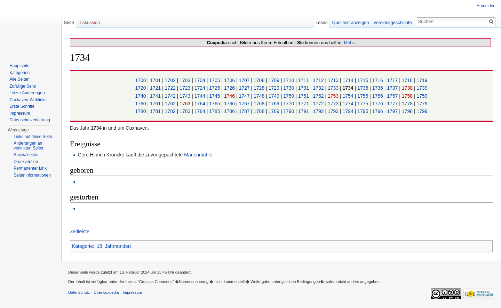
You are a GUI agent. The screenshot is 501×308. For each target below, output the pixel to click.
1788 (260, 111)
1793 (334, 111)
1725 (215, 88)
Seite (69, 22)
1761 (156, 103)
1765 (215, 103)
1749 (275, 96)
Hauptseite (19, 65)
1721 (156, 88)
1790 (289, 111)
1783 (186, 111)
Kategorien (19, 72)
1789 (275, 111)
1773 (334, 103)
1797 (393, 111)
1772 (319, 103)
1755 (363, 96)
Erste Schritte (21, 106)
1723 (186, 88)
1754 (349, 96)
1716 (378, 80)
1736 (378, 88)
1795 (363, 111)
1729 (275, 88)
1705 (215, 80)
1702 (171, 80)
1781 (156, 111)
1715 (363, 80)
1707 (245, 80)
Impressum (19, 113)
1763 (186, 103)
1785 (215, 111)
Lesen (322, 22)
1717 (393, 80)
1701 (156, 80)
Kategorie (82, 246)
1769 (275, 103)
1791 (304, 111)
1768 (260, 103)
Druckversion (26, 161)
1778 (408, 103)
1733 (334, 88)
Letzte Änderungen (27, 92)
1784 (200, 111)
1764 (200, 103)
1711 (304, 80)
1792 (319, 111)
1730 (289, 88)
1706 (230, 80)
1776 (378, 103)
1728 (260, 88)
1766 (230, 103)
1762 (171, 103)
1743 (186, 96)
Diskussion (89, 22)
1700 (141, 80)
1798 (408, 111)
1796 (378, 111)
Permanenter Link (30, 168)
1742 (171, 96)
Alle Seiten (19, 79)
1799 (421, 111)
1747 (245, 96)
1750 (289, 96)
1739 (421, 88)
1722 (171, 88)
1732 (319, 88)
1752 (319, 96)
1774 (349, 103)
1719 (421, 80)
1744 (200, 96)
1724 (200, 88)
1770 (289, 103)
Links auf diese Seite (33, 136)
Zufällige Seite (22, 86)
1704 (200, 80)
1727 (245, 88)
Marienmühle (198, 154)
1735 (363, 88)
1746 (230, 96)
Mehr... (350, 42)
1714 (349, 80)
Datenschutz (79, 292)
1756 (378, 96)
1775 (363, 103)
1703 (186, 80)
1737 (393, 88)
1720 (141, 88)
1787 (245, 111)
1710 (289, 80)
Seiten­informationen (32, 175)
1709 (275, 80)
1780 (141, 111)
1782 (171, 111)
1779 (421, 103)
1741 (156, 96)
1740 (141, 96)
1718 (408, 80)
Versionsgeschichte (392, 22)
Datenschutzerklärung (29, 119)
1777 (393, 103)
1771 (304, 103)
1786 (230, 111)
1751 (304, 96)
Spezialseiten (26, 154)
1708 (260, 80)
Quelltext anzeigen (350, 22)
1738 (408, 88)
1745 (215, 96)
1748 (260, 96)
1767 (245, 103)
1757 (393, 96)
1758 (408, 96)
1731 (304, 88)
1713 (334, 80)
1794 (349, 111)
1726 (230, 88)
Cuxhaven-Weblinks (28, 99)
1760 (141, 103)
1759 (421, 96)
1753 (334, 96)
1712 (319, 80)
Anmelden (486, 5)
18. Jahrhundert (114, 246)
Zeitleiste (79, 231)
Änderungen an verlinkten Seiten (29, 146)
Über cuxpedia (106, 292)
